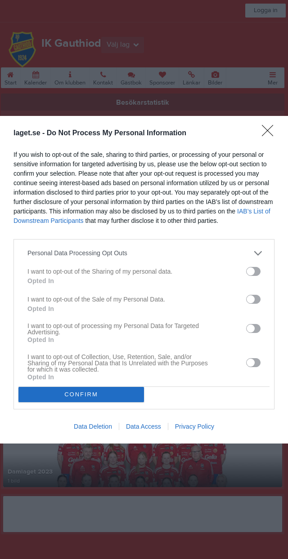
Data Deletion (93, 426)
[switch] (253, 271)
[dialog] (144, 280)
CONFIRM (81, 394)
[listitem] (144, 253)
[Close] (270, 133)
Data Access (143, 426)
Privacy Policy (194, 426)
